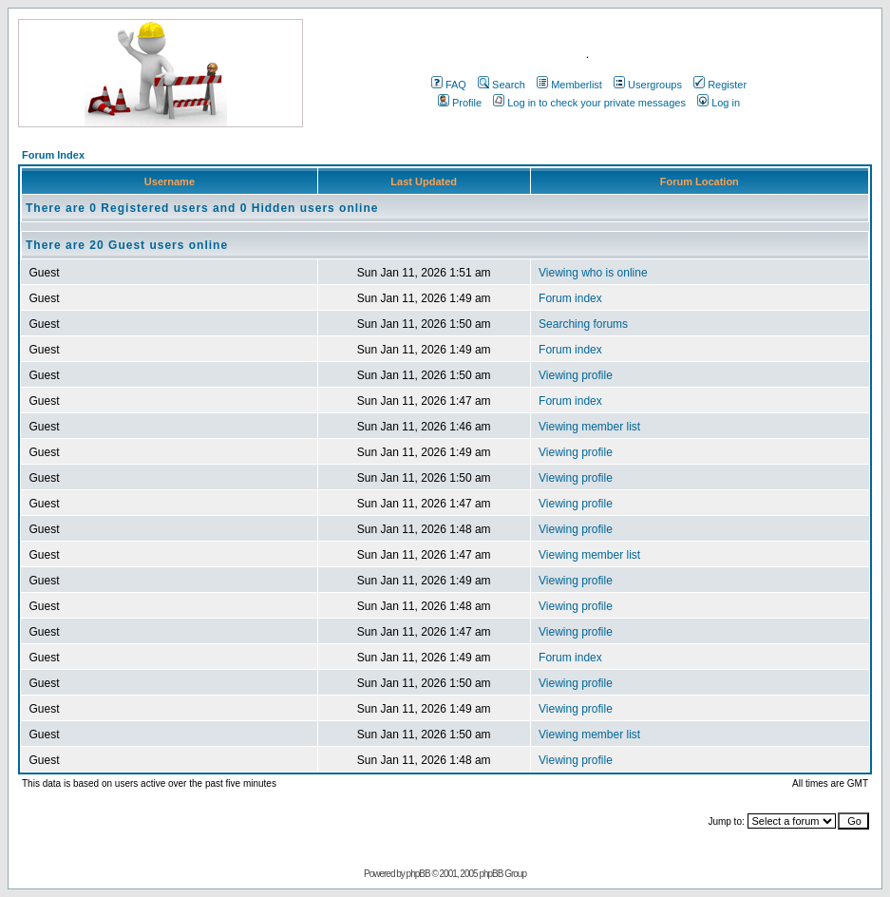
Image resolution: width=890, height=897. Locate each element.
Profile (460, 102)
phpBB (418, 873)
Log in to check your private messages (589, 102)
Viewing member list (589, 426)
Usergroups (648, 84)
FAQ (448, 84)
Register (720, 84)
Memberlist (569, 84)
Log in (718, 102)
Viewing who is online (593, 272)
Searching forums (583, 324)
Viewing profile (576, 375)
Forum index (570, 298)
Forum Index (53, 155)
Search (501, 84)
